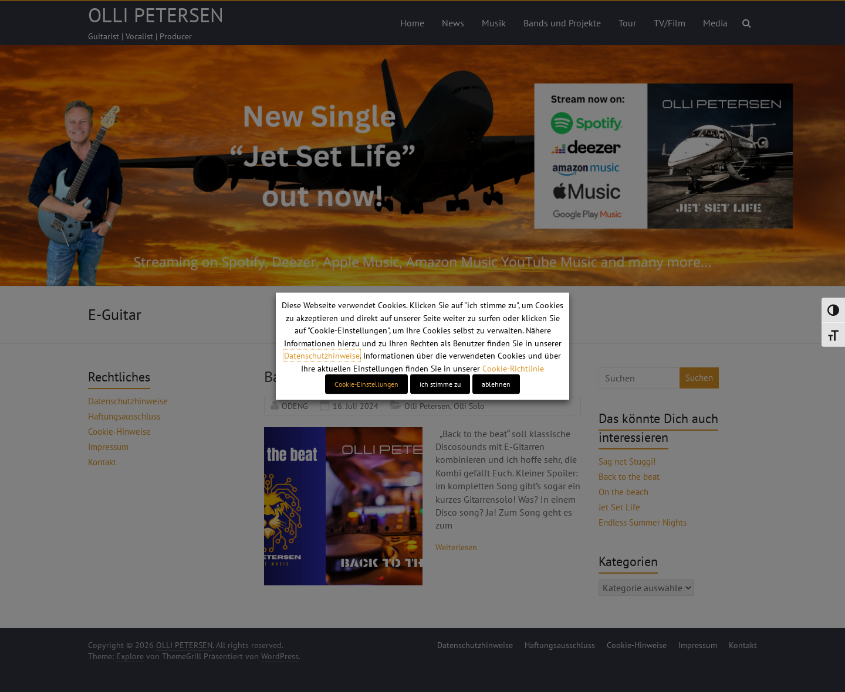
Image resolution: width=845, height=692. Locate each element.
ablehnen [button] (496, 383)
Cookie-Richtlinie (513, 368)
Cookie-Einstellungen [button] (366, 383)
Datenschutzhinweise (322, 355)
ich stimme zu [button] (440, 383)
